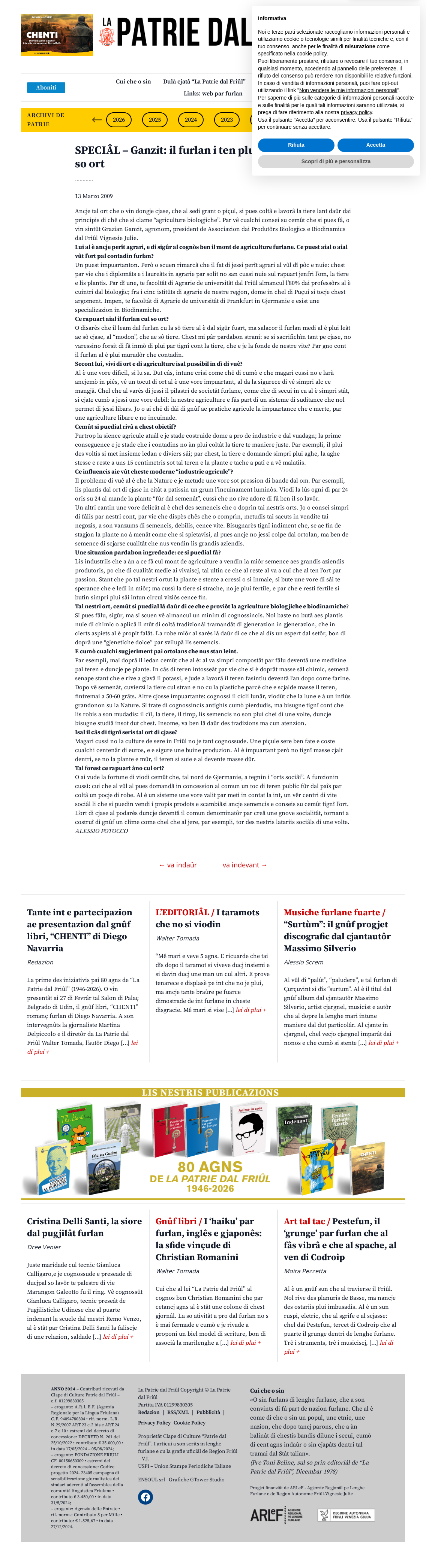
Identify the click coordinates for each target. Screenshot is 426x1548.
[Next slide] (393, 120)
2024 (191, 120)
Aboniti (46, 87)
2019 (371, 120)
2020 (335, 120)
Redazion (149, 1412)
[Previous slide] (97, 120)
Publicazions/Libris (284, 81)
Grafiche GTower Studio (197, 1479)
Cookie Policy (190, 1423)
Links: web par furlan (213, 93)
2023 (227, 120)
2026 (119, 120)
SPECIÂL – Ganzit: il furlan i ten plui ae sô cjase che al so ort (211, 157)
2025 (155, 120)
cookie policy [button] (312, 1420)
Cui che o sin (133, 81)
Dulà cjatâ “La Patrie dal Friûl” (204, 81)
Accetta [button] (376, 1511)
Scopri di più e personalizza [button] (336, 1527)
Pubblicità (208, 1412)
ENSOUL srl (151, 1479)
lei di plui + (251, 1010)
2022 (263, 120)
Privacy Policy (154, 1423)
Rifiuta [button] (296, 1511)
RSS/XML (178, 1412)
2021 (299, 120)
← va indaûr (179, 864)
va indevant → (245, 864)
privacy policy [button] (356, 1479)
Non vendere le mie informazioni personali (348, 1457)
